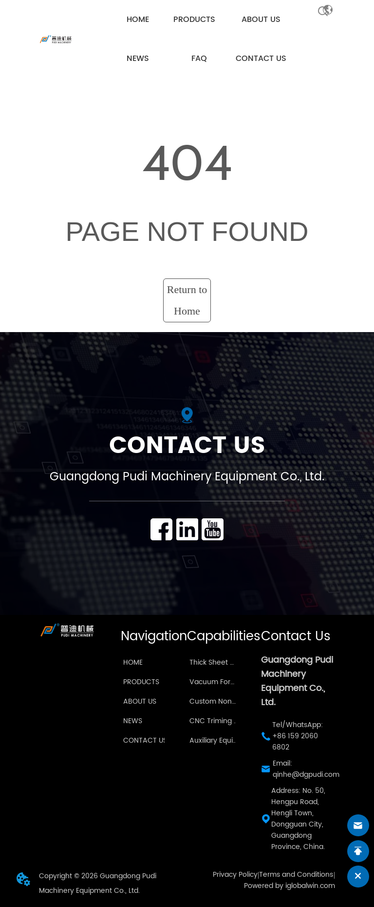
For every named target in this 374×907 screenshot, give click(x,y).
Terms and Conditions (296, 874)
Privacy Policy (235, 874)
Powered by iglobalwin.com (289, 885)
